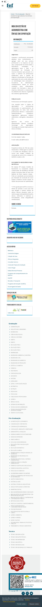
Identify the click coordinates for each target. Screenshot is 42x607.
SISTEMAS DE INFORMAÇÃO (18, 404)
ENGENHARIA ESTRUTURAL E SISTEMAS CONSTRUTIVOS (21, 460)
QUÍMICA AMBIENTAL (16, 515)
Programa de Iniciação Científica (17, 284)
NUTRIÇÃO (13, 388)
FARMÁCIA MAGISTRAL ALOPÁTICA (20, 468)
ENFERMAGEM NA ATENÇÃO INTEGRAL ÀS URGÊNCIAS (21, 453)
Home (12, 14)
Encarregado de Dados (14, 286)
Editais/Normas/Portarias (15, 270)
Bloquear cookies (34, 604)
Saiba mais (11, 313)
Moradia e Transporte (14, 281)
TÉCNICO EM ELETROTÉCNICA (18, 537)
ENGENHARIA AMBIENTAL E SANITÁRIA (21, 355)
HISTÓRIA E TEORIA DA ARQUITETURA (20, 484)
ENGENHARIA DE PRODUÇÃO (18, 363)
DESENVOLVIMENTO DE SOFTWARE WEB (21, 434)
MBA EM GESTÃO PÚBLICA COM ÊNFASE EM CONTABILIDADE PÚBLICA (22, 498)
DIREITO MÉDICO (15, 439)
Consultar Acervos (13, 262)
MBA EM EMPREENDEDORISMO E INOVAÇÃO (22, 492)
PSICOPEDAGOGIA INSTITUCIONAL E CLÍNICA (20, 512)
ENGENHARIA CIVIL (15, 357)
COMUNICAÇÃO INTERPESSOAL (19, 426)
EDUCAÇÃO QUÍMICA (16, 450)
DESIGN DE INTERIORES (17, 437)
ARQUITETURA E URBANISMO (18, 329)
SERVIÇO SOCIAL (15, 401)
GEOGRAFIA (14, 376)
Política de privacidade (9, 601)
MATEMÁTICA (14, 386)
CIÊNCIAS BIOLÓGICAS (16, 334)
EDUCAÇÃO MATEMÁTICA (17, 447)
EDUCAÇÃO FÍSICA (15, 344)
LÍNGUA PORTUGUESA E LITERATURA (20, 486)
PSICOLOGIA (14, 394)
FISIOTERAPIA (14, 370)
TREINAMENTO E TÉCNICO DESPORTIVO (21, 526)
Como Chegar (11, 268)
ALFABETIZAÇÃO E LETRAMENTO (19, 421)
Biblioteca (10, 250)
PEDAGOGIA (14, 391)
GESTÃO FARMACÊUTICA (17, 479)
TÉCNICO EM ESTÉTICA (16, 542)
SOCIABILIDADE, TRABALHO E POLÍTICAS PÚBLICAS (21, 523)
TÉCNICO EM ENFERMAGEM (18, 539)
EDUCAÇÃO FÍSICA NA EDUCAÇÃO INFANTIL (20, 445)
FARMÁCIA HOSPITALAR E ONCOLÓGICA (21, 465)
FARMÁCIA (13, 368)
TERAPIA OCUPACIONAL (17, 412)
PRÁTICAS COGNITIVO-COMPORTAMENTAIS (22, 503)
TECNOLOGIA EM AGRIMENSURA (19, 407)
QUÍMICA (13, 399)
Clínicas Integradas (13, 259)
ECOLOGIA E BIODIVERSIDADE (18, 442)
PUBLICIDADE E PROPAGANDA (19, 396)
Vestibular (35, 5)
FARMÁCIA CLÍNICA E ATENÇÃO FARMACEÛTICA (19, 463)
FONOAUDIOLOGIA (16, 373)
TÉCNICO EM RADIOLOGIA (17, 544)
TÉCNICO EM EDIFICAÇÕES (17, 534)
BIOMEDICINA (14, 332)
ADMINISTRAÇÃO (15, 326)
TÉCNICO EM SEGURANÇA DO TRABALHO (21, 547)
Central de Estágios (13, 253)
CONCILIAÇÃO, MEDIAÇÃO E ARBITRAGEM (21, 429)
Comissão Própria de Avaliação (16, 265)
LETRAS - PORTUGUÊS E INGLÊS (19, 383)
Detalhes (27, 600)
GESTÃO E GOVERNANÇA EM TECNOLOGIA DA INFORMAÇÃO (22, 476)
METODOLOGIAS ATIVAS (17, 501)
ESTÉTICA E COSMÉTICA (17, 365)
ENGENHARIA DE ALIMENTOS (18, 360)
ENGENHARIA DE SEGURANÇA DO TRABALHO (19, 456)
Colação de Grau (12, 256)
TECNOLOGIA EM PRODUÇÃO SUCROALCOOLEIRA (18, 410)
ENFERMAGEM (14, 352)
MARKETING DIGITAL (16, 489)
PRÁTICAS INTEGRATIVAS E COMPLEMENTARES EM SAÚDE (18, 506)
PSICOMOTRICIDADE (16, 509)
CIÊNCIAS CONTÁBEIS (16, 337)
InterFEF (10, 278)
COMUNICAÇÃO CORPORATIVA (19, 424)
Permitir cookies (21, 604)
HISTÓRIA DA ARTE (15, 481)
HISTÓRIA (13, 378)
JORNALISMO (14, 381)
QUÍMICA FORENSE (15, 517)
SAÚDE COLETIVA (15, 520)
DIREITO (13, 339)
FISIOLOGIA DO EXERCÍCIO (17, 470)
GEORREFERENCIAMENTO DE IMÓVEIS (20, 473)
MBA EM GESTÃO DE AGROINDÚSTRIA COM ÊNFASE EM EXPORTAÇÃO (22, 495)
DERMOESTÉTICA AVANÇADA (18, 431)
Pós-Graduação (20, 14)
